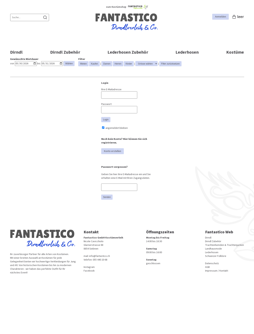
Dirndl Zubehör (65, 52)
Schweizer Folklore (215, 256)
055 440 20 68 (100, 260)
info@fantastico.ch (99, 256)
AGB (207, 267)
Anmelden (220, 17)
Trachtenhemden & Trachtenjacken (224, 245)
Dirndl (16, 52)
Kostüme (235, 52)
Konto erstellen (112, 151)
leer (238, 17)
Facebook (89, 271)
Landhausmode (213, 249)
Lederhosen (187, 52)
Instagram (89, 267)
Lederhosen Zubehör (128, 52)
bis (38, 63)
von (12, 63)
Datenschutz (212, 263)
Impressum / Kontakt (216, 271)
